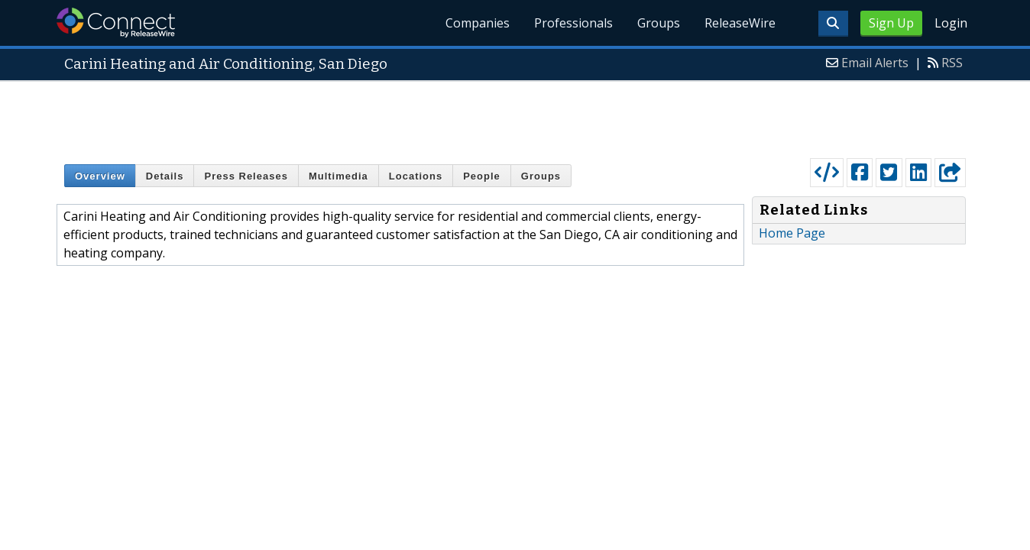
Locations (415, 176)
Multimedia (338, 176)
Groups (658, 23)
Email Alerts (875, 62)
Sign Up (891, 23)
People (481, 176)
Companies (477, 23)
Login (950, 23)
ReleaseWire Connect (116, 22)
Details (165, 176)
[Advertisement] (515, 116)
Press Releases (245, 176)
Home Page (792, 233)
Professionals (573, 23)
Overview (100, 176)
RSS (952, 62)
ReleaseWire (740, 23)
